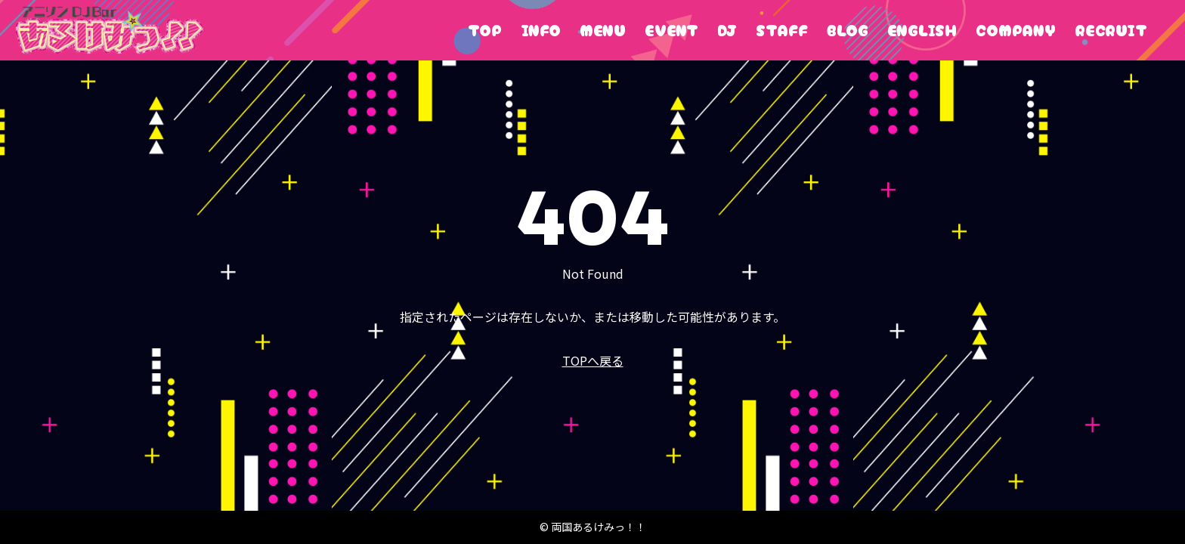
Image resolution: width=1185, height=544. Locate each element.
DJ (727, 30)
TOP (485, 30)
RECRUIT (1111, 30)
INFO (541, 30)
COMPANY (1016, 30)
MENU (603, 30)
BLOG (847, 30)
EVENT (671, 30)
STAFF (782, 30)
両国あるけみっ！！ (109, 30)
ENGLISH (922, 30)
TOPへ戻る (592, 360)
